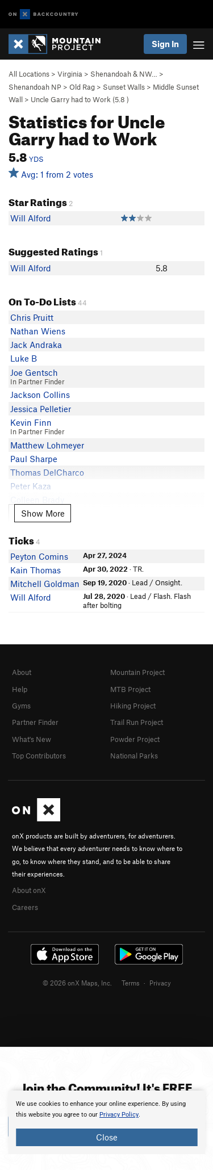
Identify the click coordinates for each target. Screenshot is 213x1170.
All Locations (29, 73)
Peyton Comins (39, 556)
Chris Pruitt (31, 317)
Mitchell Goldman (45, 583)
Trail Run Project (136, 722)
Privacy (160, 983)
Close (107, 1137)
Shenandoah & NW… (123, 73)
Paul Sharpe (33, 459)
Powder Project (135, 739)
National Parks (134, 755)
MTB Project (130, 689)
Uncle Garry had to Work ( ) (80, 99)
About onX (29, 890)
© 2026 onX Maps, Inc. (77, 983)
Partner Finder (35, 722)
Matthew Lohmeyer (47, 445)
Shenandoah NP (35, 86)
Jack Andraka (36, 344)
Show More (43, 513)
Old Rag (82, 86)
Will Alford (30, 218)
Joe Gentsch (34, 372)
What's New (31, 739)
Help (19, 689)
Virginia (69, 73)
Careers (25, 907)
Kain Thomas (35, 570)
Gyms (21, 705)
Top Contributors (39, 755)
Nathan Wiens (37, 331)
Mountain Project (137, 672)
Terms (131, 983)
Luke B (23, 358)
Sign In (165, 44)
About (21, 672)
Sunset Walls (124, 86)
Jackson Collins (40, 394)
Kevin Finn (31, 422)
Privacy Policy (119, 1114)
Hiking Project (133, 705)
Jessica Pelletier (40, 409)
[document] (106, 1122)
